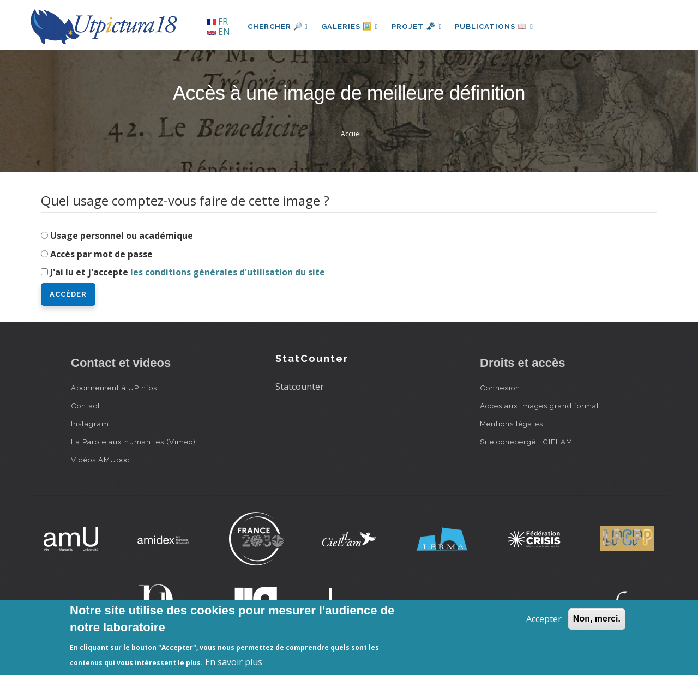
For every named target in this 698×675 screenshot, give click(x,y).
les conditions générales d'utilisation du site (227, 272)
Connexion (500, 387)
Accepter (544, 619)
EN (218, 32)
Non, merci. (597, 618)
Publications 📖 (494, 26)
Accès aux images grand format (539, 405)
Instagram (90, 423)
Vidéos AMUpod (100, 459)
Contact (85, 405)
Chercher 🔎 (278, 26)
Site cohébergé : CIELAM (526, 441)
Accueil (352, 133)
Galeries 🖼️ (349, 26)
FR (217, 21)
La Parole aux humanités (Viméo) (133, 441)
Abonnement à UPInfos (114, 387)
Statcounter (299, 387)
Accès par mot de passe (101, 254)
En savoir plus (233, 662)
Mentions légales (511, 423)
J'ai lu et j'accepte (187, 272)
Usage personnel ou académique (121, 236)
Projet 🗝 (417, 26)
